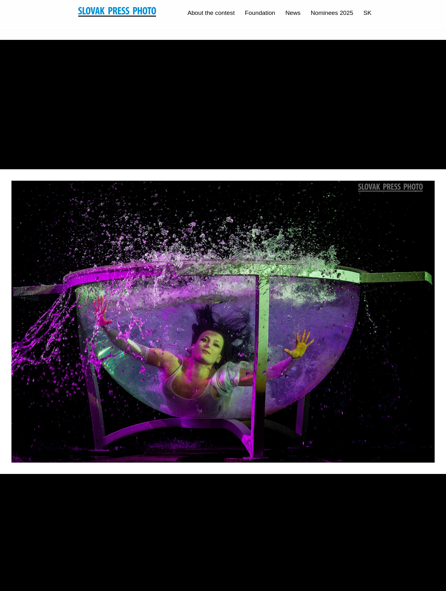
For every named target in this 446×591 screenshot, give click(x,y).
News (292, 12)
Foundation (260, 12)
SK (367, 12)
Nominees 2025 (332, 12)
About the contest (211, 12)
